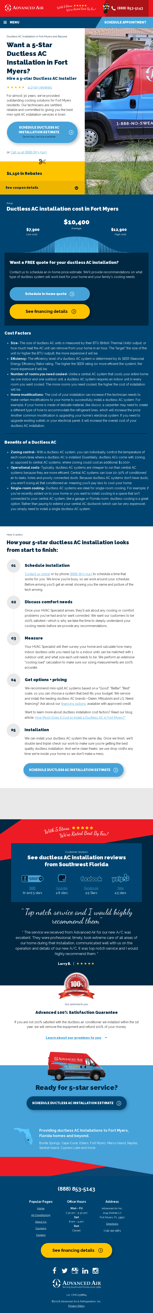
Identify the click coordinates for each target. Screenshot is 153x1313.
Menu (11, 22)
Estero (84, 1143)
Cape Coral (70, 1143)
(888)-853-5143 (81, 574)
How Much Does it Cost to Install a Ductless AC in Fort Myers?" (80, 717)
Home (40, 1208)
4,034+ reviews (40, 87)
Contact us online (37, 574)
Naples (132, 1143)
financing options (73, 703)
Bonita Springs (49, 1143)
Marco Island (116, 1143)
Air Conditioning (40, 1215)
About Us (40, 1221)
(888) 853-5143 (127, 8)
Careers (40, 1235)
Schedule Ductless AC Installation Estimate (39, 132)
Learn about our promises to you (73, 1038)
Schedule (125, 22)
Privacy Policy (76, 1305)
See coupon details (42, 188)
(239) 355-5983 (112, 1230)
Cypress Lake (70, 1148)
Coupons (40, 1228)
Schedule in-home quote (46, 294)
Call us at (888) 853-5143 (29, 152)
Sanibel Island (49, 1148)
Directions (112, 1223)
